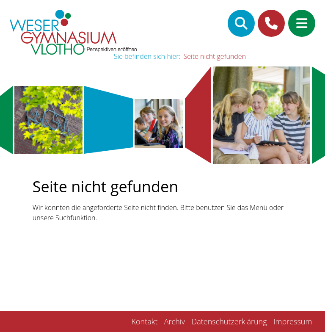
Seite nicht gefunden (215, 56)
